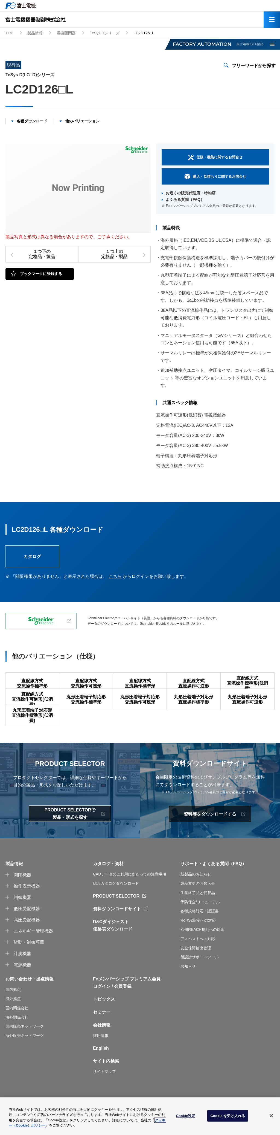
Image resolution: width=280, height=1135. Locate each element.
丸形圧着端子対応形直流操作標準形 (193, 705)
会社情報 (101, 1041)
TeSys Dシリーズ (104, 33)
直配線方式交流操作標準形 (32, 683)
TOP (9, 33)
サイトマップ (104, 1088)
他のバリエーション (82, 121)
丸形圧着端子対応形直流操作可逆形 (247, 705)
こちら (115, 576)
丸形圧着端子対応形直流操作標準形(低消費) (32, 726)
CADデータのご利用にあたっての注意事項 (129, 891)
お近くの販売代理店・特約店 (190, 193)
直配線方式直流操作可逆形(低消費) (32, 705)
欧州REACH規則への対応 (202, 946)
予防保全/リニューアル (200, 918)
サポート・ (191, 880)
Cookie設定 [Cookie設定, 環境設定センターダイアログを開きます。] (185, 1116)
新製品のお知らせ (195, 891)
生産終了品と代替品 (197, 909)
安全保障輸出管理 (195, 964)
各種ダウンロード (32, 121)
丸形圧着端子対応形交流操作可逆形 (139, 705)
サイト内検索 (106, 1077)
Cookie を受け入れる (227, 1116)
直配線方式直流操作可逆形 (193, 683)
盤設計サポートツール (199, 973)
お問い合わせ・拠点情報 (29, 995)
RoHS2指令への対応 (198, 937)
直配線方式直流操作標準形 (139, 683)
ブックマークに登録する (41, 273)
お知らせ (188, 983)
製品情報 (35, 33)
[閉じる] (271, 1116)
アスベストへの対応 (197, 955)
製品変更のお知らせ (197, 900)
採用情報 (100, 1052)
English (101, 1064)
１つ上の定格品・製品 (114, 254)
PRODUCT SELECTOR (116, 912)
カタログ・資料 (108, 880)
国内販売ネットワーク (24, 1043)
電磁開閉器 (66, 33)
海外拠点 (13, 1015)
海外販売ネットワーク (24, 1052)
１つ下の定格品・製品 (42, 254)
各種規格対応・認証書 (199, 927)
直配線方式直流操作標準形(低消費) (247, 683)
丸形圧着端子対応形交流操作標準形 (86, 705)
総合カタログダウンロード (116, 900)
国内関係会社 (16, 1024)
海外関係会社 (16, 1033)
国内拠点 (13, 1006)
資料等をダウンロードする (210, 830)
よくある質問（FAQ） (185, 199)
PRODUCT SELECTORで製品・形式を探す (70, 830)
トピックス (104, 1015)
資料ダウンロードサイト (117, 925)
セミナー (101, 1028)
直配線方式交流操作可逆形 (86, 683)
